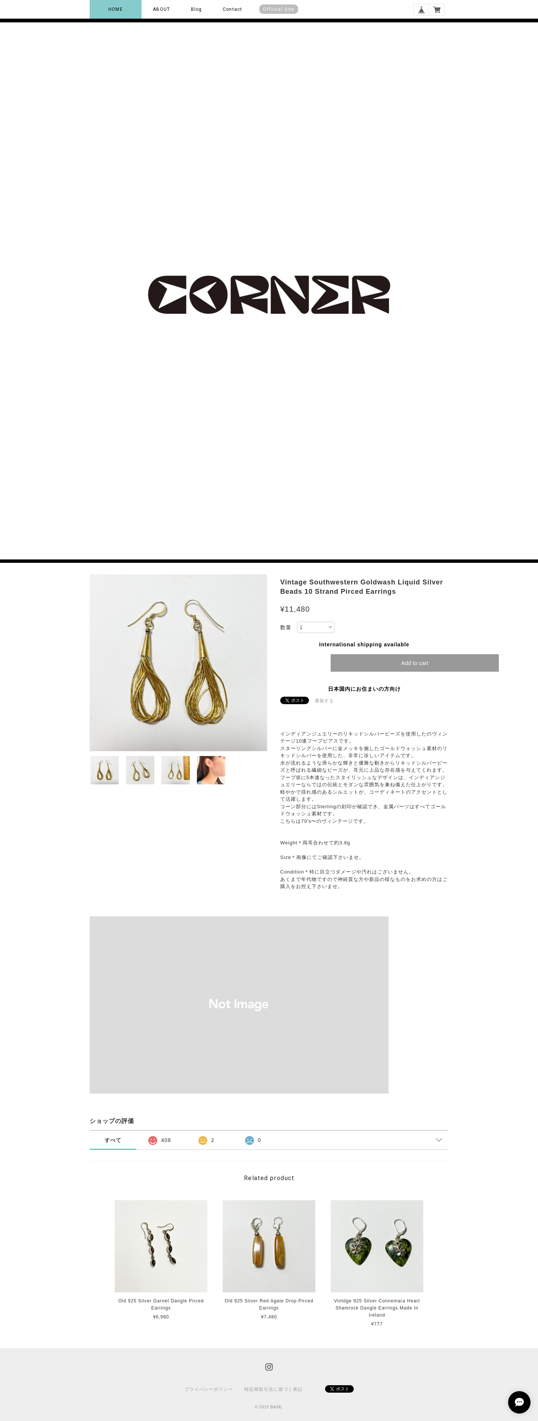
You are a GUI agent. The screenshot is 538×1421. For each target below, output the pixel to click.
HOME (115, 9)
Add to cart (415, 663)
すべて (113, 1140)
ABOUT (161, 9)
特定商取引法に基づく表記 (273, 1389)
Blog (196, 9)
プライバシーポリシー (209, 1389)
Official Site (278, 9)
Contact (232, 9)
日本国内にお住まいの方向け (364, 689)
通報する (324, 700)
